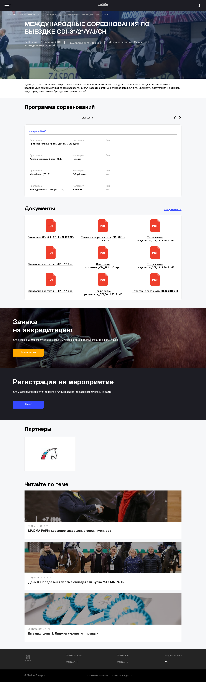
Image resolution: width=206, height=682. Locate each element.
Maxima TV (122, 662)
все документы (172, 210)
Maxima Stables (74, 656)
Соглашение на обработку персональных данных (109, 676)
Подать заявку (28, 352)
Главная (11, 14)
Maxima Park (123, 656)
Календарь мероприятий (40, 46)
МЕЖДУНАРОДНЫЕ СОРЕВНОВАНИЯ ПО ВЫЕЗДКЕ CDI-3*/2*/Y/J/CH (78, 14)
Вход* (28, 404)
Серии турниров (27, 14)
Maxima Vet (71, 662)
